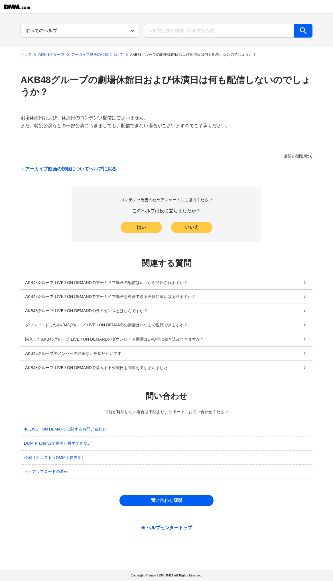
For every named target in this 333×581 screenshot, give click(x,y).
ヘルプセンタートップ (169, 528)
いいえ (192, 227)
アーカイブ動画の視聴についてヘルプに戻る (68, 169)
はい (141, 227)
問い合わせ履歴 (166, 500)
